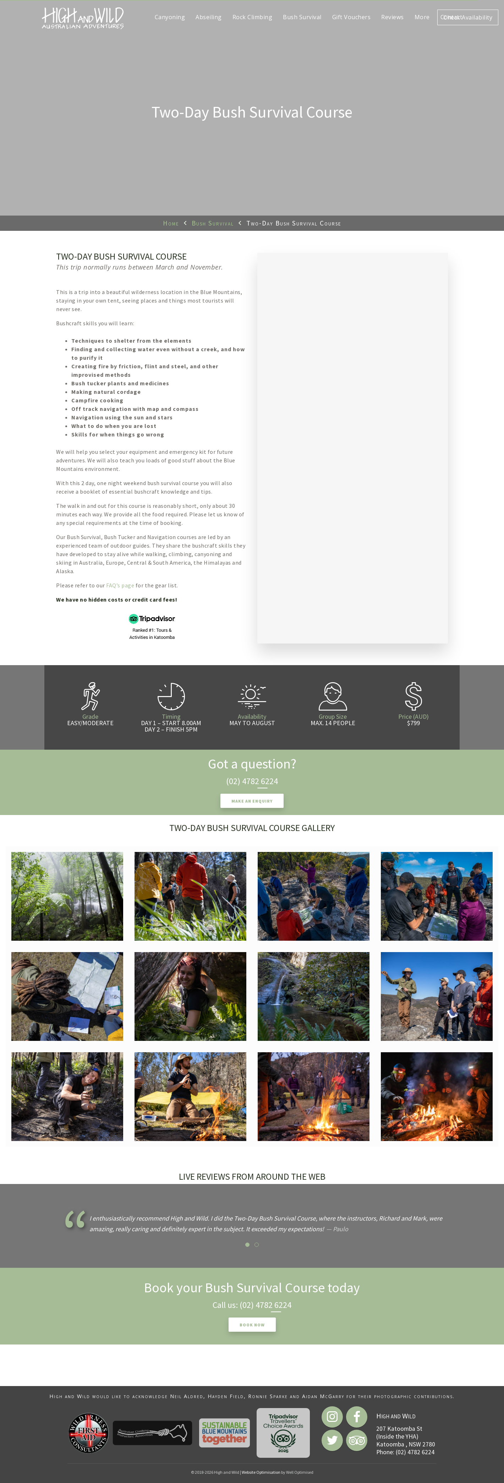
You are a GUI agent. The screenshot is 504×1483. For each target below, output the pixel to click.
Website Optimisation (261, 1472)
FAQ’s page (120, 585)
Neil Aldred (186, 1396)
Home (171, 223)
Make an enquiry (252, 801)
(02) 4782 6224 (252, 781)
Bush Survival (213, 223)
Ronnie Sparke (268, 1396)
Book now (252, 1324)
